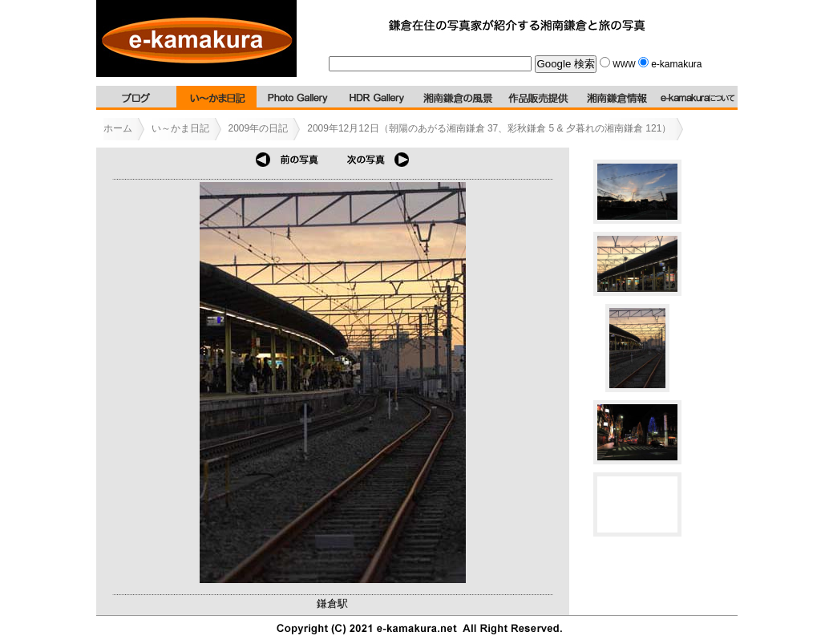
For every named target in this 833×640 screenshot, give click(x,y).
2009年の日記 (258, 128)
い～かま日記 (180, 128)
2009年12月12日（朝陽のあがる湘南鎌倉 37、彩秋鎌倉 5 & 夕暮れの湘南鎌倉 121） (489, 128)
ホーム (117, 128)
